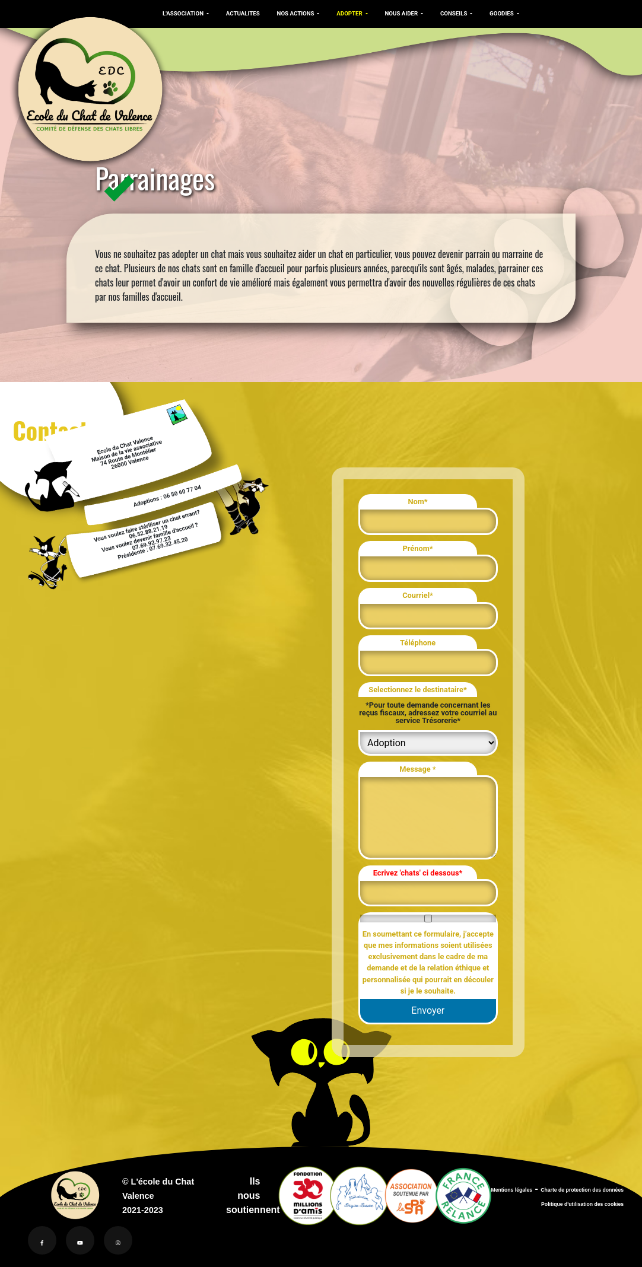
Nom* (417, 501)
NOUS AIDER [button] (395, 13)
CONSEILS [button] (447, 13)
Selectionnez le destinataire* (417, 689)
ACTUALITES (240, 13)
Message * (417, 769)
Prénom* (418, 548)
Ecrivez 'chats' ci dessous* (418, 872)
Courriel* (417, 595)
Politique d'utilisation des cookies (582, 1204)
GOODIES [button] (494, 13)
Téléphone (418, 642)
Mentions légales (511, 1190)
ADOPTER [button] (345, 13)
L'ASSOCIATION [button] (183, 13)
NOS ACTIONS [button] (293, 13)
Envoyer (427, 1010)
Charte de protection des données (582, 1190)
